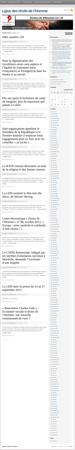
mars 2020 (54, 191)
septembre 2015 (55, 311)
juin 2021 (54, 158)
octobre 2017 (55, 255)
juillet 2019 (54, 209)
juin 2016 (54, 291)
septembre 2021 (55, 151)
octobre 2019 (55, 202)
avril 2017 (54, 269)
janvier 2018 (55, 249)
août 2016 (54, 286)
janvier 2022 (55, 142)
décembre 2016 (55, 277)
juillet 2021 (54, 156)
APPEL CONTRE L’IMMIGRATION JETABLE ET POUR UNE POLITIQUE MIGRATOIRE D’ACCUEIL (62, 41)
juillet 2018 (54, 235)
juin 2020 (54, 184)
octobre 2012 (55, 388)
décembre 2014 (55, 330)
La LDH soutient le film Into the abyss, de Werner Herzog (22, 194)
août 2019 (54, 207)
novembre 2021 (55, 147)
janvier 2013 (55, 381)
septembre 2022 (55, 125)
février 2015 (54, 326)
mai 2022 (54, 134)
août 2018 (54, 233)
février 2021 (54, 167)
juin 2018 (54, 238)
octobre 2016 (55, 282)
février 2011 (54, 432)
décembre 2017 (55, 251)
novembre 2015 (55, 306)
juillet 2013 (54, 368)
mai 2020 (54, 187)
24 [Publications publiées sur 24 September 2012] (52, 104)
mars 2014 (54, 350)
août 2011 (54, 419)
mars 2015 (54, 324)
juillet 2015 (54, 315)
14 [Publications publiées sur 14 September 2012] (65, 99)
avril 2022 (54, 136)
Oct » (54, 106)
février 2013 (54, 379)
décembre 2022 (55, 118)
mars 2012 (54, 404)
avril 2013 (54, 375)
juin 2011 (54, 423)
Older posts (5, 339)
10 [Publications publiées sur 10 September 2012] (52, 99)
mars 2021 (54, 165)
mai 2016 (54, 293)
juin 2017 (54, 264)
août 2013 (54, 366)
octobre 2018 (55, 229)
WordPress (71, 446)
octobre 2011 (55, 415)
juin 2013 (54, 370)
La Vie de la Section (56, 84)
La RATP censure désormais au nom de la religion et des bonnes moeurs (24, 167)
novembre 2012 (55, 386)
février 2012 (54, 406)
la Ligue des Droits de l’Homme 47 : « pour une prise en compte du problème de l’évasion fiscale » (62, 72)
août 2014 (54, 339)
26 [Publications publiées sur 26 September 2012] (58, 104)
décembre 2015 (55, 304)
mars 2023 (54, 111)
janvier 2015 (55, 328)
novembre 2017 (55, 253)
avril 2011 (54, 428)
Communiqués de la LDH (10, 54)
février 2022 (54, 140)
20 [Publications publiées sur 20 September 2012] (62, 102)
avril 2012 (54, 401)
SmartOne (53, 446)
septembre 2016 (55, 284)
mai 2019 (54, 213)
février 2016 (54, 299)
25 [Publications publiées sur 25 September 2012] (55, 104)
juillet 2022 (54, 129)
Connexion (54, 441)
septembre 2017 (55, 257)
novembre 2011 (55, 412)
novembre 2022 (55, 120)
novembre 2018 (55, 226)
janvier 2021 (55, 169)
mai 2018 (54, 240)
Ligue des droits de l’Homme (24, 11)
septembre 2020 (55, 178)
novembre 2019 (55, 200)
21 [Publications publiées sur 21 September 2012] (65, 102)
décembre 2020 (55, 171)
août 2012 (54, 392)
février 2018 (54, 246)
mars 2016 (54, 297)
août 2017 (54, 260)
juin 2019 (54, 211)
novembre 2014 (55, 333)
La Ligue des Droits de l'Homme (59, 81)
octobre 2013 (55, 361)
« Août (51, 106)
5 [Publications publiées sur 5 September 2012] (58, 97)
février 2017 (54, 273)
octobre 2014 (55, 335)
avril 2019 (54, 215)
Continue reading (9, 51)
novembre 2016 (55, 280)
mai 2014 (54, 346)
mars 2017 (54, 271)
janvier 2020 (55, 195)
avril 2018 (54, 242)
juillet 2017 (54, 262)
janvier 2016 (55, 302)
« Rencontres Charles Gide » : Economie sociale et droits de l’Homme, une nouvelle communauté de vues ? (20, 313)
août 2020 (54, 180)
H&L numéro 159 (13, 37)
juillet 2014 (54, 342)
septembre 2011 (55, 417)
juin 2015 (54, 317)
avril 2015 (54, 322)
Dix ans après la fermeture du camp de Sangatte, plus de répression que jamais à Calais (23, 101)
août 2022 (54, 127)
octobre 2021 (55, 149)
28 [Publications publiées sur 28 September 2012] (65, 104)
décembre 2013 (55, 357)
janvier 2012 (55, 408)
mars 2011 (54, 430)
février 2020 (54, 193)
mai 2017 (54, 266)
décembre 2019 (55, 198)
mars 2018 (54, 244)
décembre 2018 (55, 224)
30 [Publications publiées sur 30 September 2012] (71, 104)
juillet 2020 (54, 182)
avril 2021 (54, 162)
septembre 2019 (55, 204)
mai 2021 (54, 160)
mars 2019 (54, 218)
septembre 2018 (55, 231)
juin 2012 (54, 397)
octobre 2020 (55, 176)
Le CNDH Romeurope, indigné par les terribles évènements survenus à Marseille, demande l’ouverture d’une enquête (23, 257)
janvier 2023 (55, 116)
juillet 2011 (54, 421)
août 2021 (54, 153)
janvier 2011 (55, 435)
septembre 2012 (55, 390)
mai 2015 (54, 319)
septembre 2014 (55, 337)
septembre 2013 (55, 364)
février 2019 (54, 220)
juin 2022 (54, 131)
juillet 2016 (54, 288)
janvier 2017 (55, 275)
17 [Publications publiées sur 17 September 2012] (52, 102)
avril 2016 (54, 295)
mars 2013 (54, 377)
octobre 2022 (55, 122)
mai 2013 (54, 372)
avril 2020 (54, 189)
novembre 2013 (55, 359)
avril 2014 (54, 348)
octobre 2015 (55, 308)
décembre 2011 (55, 410)
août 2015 (54, 313)
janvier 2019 (55, 222)
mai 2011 (54, 426)
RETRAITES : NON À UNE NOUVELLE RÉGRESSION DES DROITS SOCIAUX (61, 59)
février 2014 (54, 353)
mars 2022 (54, 138)
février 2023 (54, 114)
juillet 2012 (54, 395)
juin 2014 (54, 344)
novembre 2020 (55, 173)
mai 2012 (54, 399)
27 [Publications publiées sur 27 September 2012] (62, 104)
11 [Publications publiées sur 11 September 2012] (55, 99)
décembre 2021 (55, 145)
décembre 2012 (55, 384)
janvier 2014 (55, 355)
